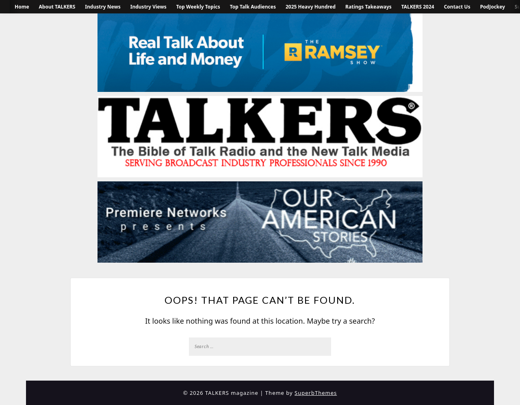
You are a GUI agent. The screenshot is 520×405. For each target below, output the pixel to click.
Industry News (102, 6)
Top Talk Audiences (253, 6)
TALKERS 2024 (417, 6)
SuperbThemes (316, 392)
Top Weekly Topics (198, 6)
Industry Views (148, 6)
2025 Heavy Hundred (311, 6)
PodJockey (492, 6)
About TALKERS (57, 6)
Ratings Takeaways (368, 6)
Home (22, 6)
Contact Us (457, 6)
